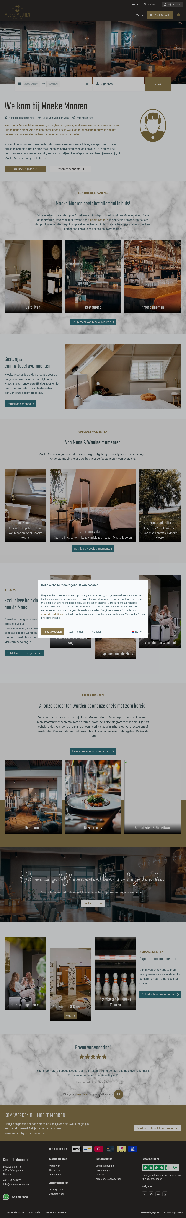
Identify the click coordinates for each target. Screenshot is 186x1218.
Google (61, 614)
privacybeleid (48, 614)
